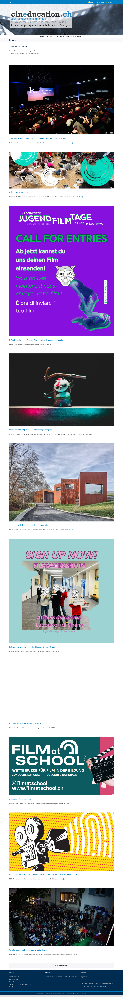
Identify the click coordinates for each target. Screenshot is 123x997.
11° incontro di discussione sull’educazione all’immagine (32, 525)
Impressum (84, 977)
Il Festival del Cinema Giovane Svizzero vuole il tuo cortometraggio (36, 340)
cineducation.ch (14, 977)
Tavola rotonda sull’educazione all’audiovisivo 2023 (30, 950)
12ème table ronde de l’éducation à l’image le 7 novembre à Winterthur (37, 138)
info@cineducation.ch (16, 987)
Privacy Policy (85, 986)
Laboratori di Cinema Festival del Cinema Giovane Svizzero (32, 647)
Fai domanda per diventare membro (66, 977)
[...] (72, 143)
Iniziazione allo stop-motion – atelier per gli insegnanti (31, 430)
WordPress (83, 993)
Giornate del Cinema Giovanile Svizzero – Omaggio (29, 723)
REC (73, 993)
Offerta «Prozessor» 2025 (19, 192)
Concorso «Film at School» (20, 799)
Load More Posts (61, 965)
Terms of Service (97, 986)
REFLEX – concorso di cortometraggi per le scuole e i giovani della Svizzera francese (43, 874)
